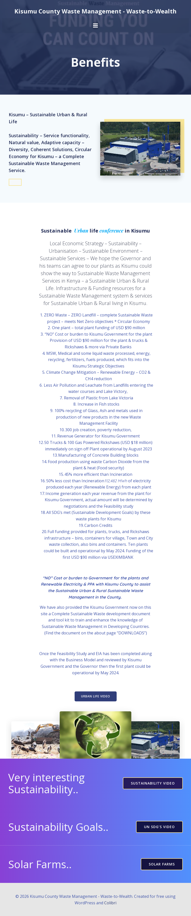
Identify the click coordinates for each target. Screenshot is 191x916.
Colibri (110, 903)
